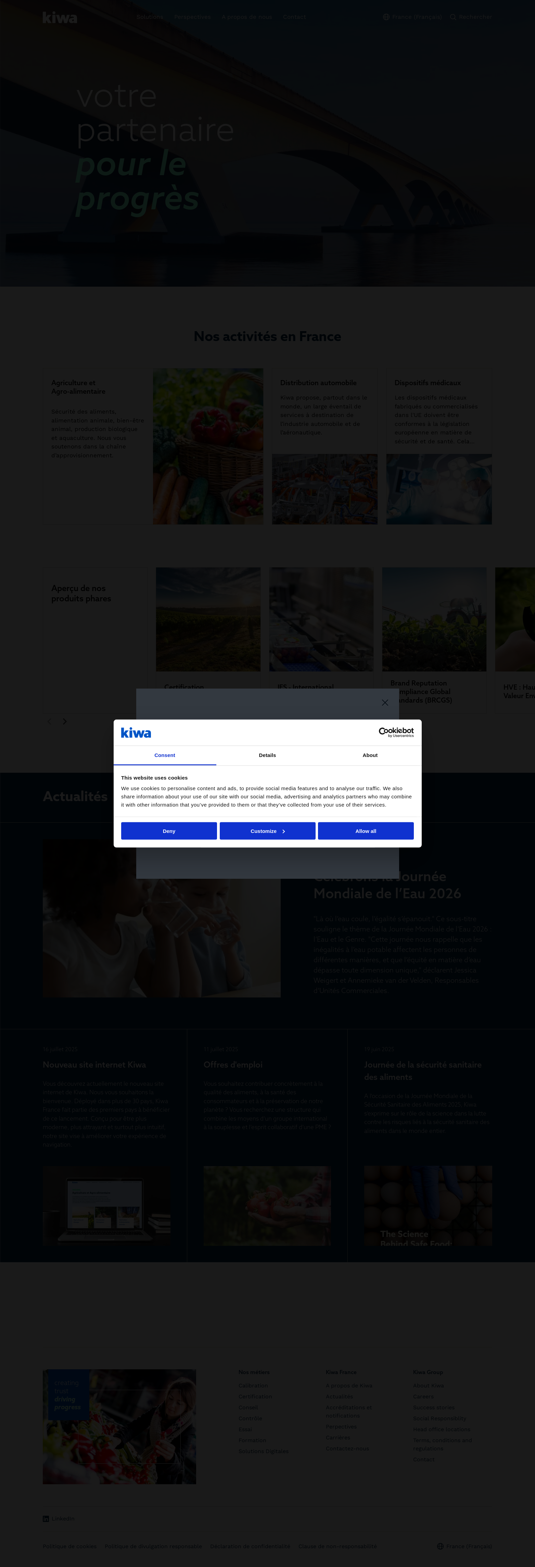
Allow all (366, 831)
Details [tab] (267, 755)
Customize (268, 831)
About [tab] (370, 755)
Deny (169, 831)
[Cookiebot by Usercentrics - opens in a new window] (384, 732)
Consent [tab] (164, 755)
